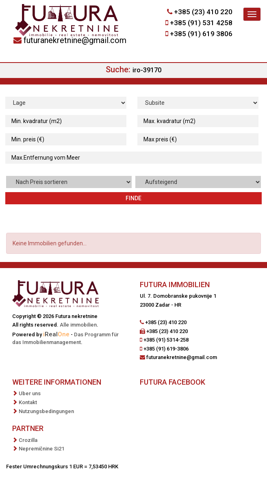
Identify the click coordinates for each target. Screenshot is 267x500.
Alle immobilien (78, 325)
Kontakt (28, 402)
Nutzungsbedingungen (46, 411)
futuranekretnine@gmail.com (75, 40)
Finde (133, 198)
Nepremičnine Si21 (41, 449)
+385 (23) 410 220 (203, 12)
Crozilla (28, 440)
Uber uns (30, 393)
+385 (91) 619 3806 (201, 34)
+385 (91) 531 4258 (201, 23)
